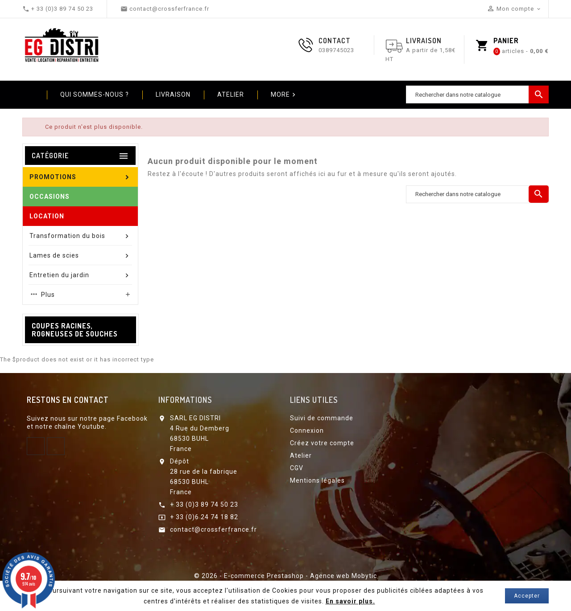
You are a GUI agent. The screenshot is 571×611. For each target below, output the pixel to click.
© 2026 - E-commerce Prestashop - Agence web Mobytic (285, 575)
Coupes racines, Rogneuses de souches (75, 329)
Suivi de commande (321, 418)
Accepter (527, 596)
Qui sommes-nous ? (94, 94)
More (284, 95)
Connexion (307, 430)
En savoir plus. (350, 601)
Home (31, 94)
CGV (296, 468)
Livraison (173, 94)
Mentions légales (317, 480)
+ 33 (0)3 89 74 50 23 (204, 504)
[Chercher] (477, 94)
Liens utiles (314, 399)
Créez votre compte (322, 443)
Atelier (230, 94)
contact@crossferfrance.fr (213, 529)
